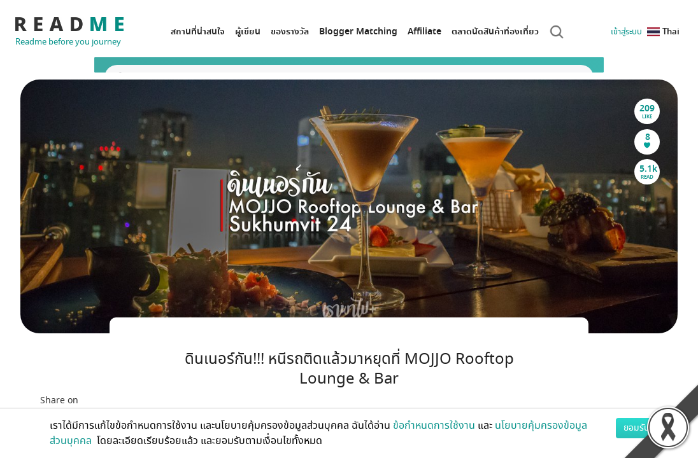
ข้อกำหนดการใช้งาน (434, 425)
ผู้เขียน (247, 31)
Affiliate (424, 31)
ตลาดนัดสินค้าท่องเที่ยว (495, 31)
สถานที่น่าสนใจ (198, 31)
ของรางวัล (290, 31)
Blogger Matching (358, 31)
